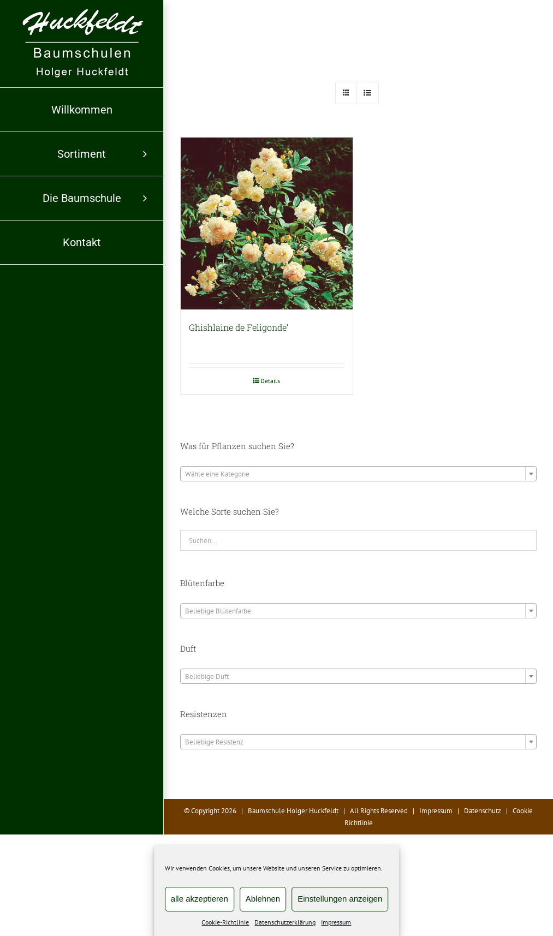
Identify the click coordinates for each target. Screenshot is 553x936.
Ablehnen (263, 898)
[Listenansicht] (367, 93)
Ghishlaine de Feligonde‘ (238, 327)
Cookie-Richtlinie (225, 922)
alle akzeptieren (199, 898)
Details (270, 381)
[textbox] (358, 474)
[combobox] (358, 473)
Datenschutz (482, 810)
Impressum (336, 922)
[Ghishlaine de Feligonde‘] (267, 223)
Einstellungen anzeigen (340, 898)
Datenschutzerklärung (285, 922)
